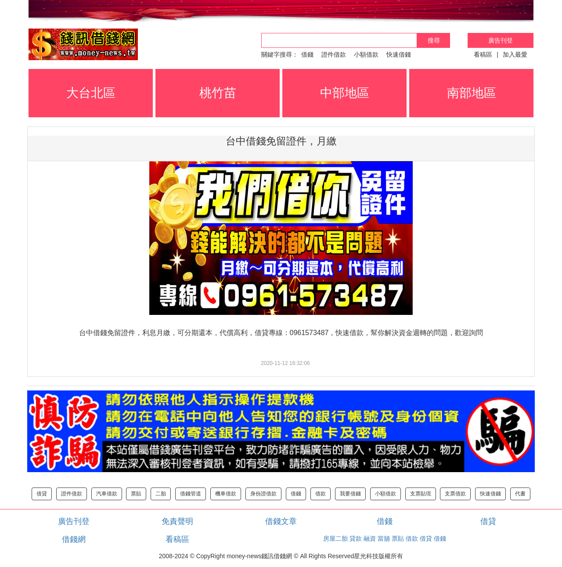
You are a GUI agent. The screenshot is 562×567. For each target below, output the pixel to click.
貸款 (355, 538)
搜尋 (434, 40)
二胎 (160, 494)
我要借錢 (350, 494)
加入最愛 (515, 54)
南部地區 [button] (471, 93)
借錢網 (74, 539)
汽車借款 (106, 494)
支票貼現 (420, 494)
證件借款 (333, 54)
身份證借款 (263, 494)
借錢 (307, 54)
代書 (520, 494)
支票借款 (455, 494)
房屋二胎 (335, 538)
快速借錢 (398, 54)
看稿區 (483, 54)
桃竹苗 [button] (217, 93)
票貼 (136, 494)
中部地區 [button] (344, 93)
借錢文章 (281, 521)
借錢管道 (190, 494)
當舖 (384, 538)
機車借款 (225, 494)
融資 (370, 538)
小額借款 (366, 54)
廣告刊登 (500, 40)
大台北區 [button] (90, 93)
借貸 (41, 494)
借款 (320, 494)
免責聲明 (177, 521)
